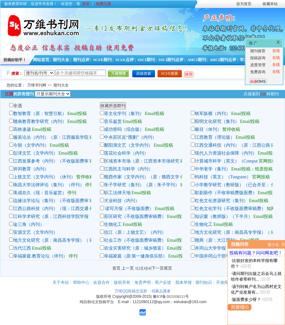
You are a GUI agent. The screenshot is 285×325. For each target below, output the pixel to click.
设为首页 (243, 4)
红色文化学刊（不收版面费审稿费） (230, 208)
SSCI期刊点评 (170, 60)
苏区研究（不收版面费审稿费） (135, 216)
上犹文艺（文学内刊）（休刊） (44, 177)
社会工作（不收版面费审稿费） (135, 240)
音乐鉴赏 (113, 121)
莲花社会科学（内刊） (126, 153)
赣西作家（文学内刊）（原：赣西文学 (141, 177)
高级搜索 (143, 73)
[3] (144, 268)
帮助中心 (81, 282)
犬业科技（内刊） (121, 200)
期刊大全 (61, 60)
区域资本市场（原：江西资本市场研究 (141, 161)
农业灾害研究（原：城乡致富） (135, 248)
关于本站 (61, 282)
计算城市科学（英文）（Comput (226, 161)
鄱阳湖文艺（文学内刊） (128, 145)
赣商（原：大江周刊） (217, 240)
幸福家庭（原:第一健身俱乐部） (135, 256)
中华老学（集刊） (212, 169)
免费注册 (103, 4)
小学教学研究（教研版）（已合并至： (232, 184)
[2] (139, 268)
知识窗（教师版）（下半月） (223, 216)
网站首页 (41, 60)
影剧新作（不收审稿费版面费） (226, 192)
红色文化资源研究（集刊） (221, 200)
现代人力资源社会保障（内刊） (226, 153)
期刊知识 (203, 282)
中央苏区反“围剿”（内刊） (130, 137)
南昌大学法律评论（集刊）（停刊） (48, 184)
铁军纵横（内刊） (212, 113)
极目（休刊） (208, 129)
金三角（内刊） (28, 224)
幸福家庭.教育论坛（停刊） (40, 256)
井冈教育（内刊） (31, 169)
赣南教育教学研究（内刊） (39, 121)
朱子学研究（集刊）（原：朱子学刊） (141, 184)
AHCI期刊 (196, 60)
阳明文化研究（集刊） (217, 121)
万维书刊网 (36, 85)
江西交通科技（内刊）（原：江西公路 (232, 145)
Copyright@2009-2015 (131, 296)
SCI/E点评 (124, 60)
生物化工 (113, 224)
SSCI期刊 (146, 60)
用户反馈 (163, 282)
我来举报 (183, 282)
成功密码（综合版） (124, 129)
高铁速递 (22, 129)
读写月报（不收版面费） (129, 208)
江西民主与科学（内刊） (128, 169)
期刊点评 (81, 60)
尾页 (168, 268)
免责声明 (142, 282)
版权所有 (122, 282)
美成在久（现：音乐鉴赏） (39, 192)
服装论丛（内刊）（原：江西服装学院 (51, 137)
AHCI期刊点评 (222, 60)
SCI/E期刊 (102, 60)
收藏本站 (270, 4)
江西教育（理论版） (215, 137)
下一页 (158, 268)
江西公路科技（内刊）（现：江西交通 (51, 208)
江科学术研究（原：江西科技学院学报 (51, 216)
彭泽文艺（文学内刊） (35, 153)
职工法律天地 (117, 192)
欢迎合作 (101, 282)
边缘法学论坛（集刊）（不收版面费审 (51, 200)
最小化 (273, 244)
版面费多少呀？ (246, 299)
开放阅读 (224, 282)
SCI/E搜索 (169, 73)
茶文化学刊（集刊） (124, 113)
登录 (86, 4)
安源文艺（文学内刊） (35, 232)
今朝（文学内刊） (31, 145)
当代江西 (22, 248)
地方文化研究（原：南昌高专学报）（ (232, 232)
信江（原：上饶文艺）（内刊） (135, 232)
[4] (149, 268)
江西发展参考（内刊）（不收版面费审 (51, 161)
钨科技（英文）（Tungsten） (223, 177)
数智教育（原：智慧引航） (39, 113)
